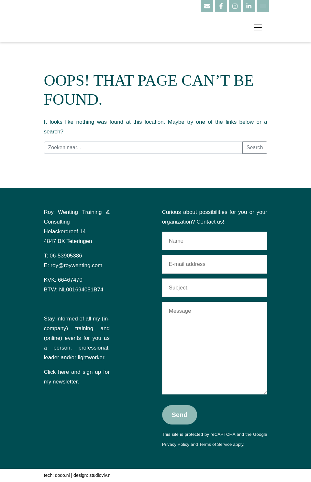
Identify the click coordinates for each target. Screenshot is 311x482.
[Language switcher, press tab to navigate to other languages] (263, 6)
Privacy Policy (176, 444)
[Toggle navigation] (258, 27)
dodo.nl (62, 475)
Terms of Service (215, 444)
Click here (56, 372)
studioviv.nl (100, 475)
